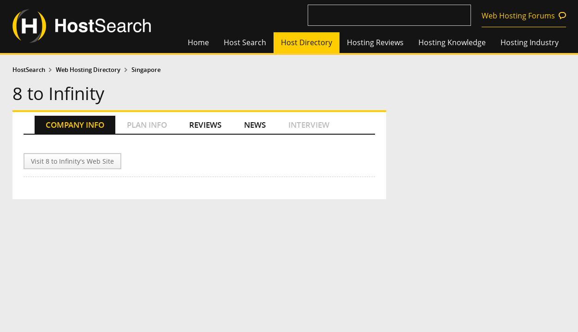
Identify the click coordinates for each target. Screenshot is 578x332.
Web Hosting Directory (88, 70)
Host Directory (306, 42)
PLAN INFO (147, 124)
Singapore (146, 70)
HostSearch (28, 70)
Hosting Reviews (375, 42)
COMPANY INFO (75, 124)
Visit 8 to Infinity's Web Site (72, 161)
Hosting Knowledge (452, 42)
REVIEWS (205, 124)
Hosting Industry (530, 42)
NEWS (255, 124)
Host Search (245, 42)
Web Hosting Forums (518, 16)
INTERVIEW (308, 124)
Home (198, 42)
